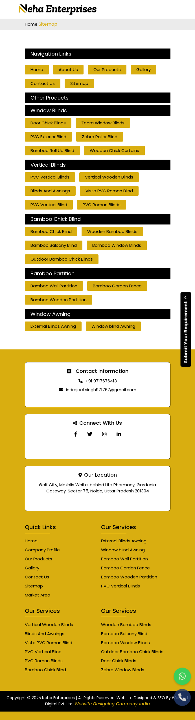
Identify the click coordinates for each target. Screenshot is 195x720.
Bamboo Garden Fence (117, 286)
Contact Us (42, 83)
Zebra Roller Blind (99, 137)
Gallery (143, 69)
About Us (68, 69)
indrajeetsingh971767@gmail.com (101, 390)
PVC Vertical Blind (48, 205)
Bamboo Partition (52, 273)
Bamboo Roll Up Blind (52, 150)
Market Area (37, 595)
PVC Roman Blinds (101, 205)
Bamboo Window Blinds (116, 245)
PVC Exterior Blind (48, 137)
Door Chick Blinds (48, 123)
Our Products (107, 69)
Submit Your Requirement (186, 329)
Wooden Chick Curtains (114, 150)
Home (32, 24)
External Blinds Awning (53, 326)
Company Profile (42, 550)
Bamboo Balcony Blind (53, 245)
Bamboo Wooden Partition (58, 300)
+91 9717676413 (101, 381)
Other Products (49, 98)
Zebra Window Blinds (102, 123)
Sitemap (79, 83)
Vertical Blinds (48, 165)
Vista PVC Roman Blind (109, 191)
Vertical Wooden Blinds (109, 177)
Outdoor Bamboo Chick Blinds (61, 259)
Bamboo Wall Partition (53, 286)
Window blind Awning (113, 326)
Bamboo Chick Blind (55, 219)
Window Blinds (48, 110)
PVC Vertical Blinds (49, 177)
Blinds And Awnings (50, 191)
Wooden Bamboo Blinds (112, 231)
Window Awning (50, 314)
